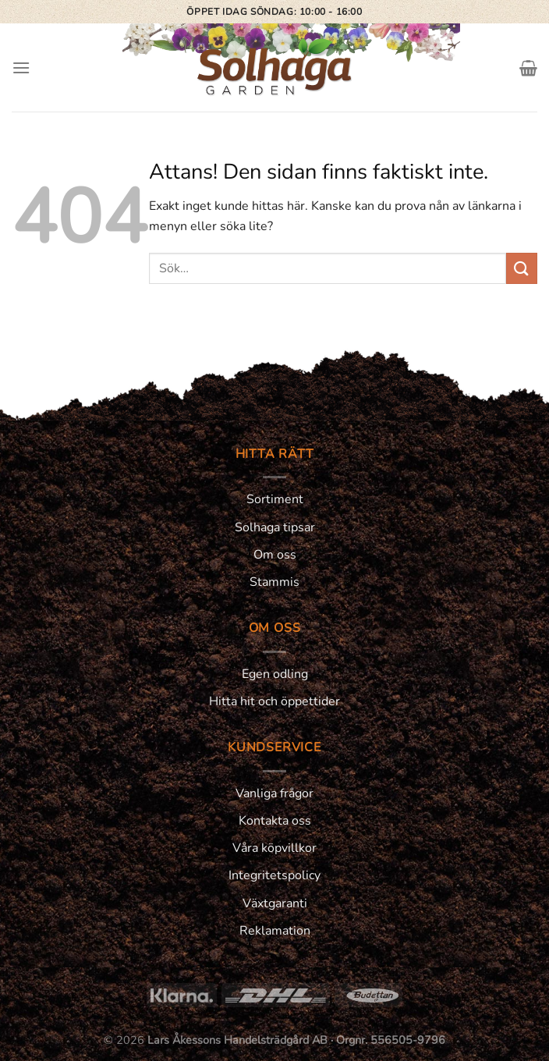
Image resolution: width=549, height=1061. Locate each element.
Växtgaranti (275, 903)
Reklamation (274, 930)
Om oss (274, 554)
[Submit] (521, 268)
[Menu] (21, 67)
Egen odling (275, 674)
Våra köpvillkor (274, 848)
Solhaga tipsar (275, 527)
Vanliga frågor (274, 793)
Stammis (274, 582)
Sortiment (274, 499)
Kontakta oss (275, 820)
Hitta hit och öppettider (274, 701)
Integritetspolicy (274, 875)
